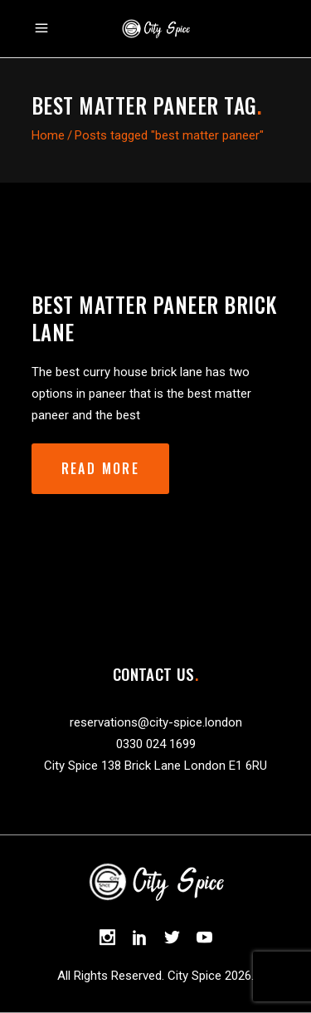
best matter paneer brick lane (154, 318)
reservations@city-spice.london (156, 722)
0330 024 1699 (156, 744)
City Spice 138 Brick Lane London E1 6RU (155, 765)
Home (48, 135)
